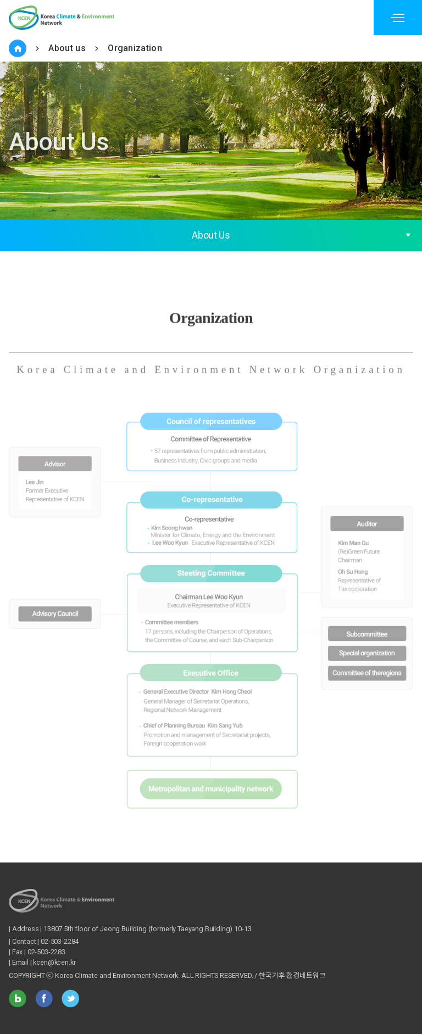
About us (67, 48)
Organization (135, 48)
